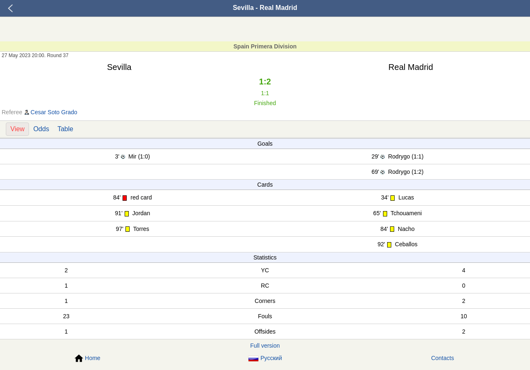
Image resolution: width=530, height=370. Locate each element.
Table (65, 128)
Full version (265, 345)
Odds (41, 128)
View (17, 128)
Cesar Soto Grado (54, 112)
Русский (265, 358)
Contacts (442, 358)
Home (87, 358)
